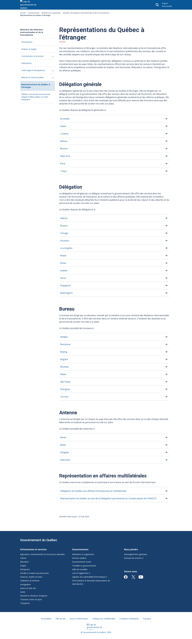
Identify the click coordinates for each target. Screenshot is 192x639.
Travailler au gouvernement (84, 565)
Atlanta (63, 218)
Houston (64, 240)
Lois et (81, 573)
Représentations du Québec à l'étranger (35, 87)
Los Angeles (66, 248)
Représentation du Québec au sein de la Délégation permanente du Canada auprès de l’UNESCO (108, 498)
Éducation (24, 561)
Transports (25, 603)
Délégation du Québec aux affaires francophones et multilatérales (93, 490)
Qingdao (64, 452)
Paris (62, 163)
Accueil (23, 13)
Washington (66, 292)
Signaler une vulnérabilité (89, 577)
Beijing (63, 351)
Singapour (65, 285)
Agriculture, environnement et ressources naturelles (42, 554)
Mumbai (64, 366)
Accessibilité (46, 618)
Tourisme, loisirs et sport (31, 599)
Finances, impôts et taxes (31, 577)
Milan (63, 444)
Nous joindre (167, 6)
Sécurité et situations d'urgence (33, 595)
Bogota (64, 359)
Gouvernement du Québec (38, 540)
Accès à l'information (79, 618)
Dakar (63, 126)
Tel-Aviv (64, 396)
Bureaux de (133, 558)
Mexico (63, 141)
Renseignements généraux (135, 554)
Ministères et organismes (51, 13)
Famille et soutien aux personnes (34, 573)
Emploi (23, 565)
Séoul (63, 278)
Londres (64, 133)
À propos (147, 618)
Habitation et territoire (29, 580)
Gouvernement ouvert (81, 561)
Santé (22, 592)
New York (65, 156)
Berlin (63, 437)
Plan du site (61, 618)
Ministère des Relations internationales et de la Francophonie (86, 13)
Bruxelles (65, 118)
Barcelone (65, 344)
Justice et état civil (28, 588)
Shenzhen (65, 459)
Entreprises (25, 569)
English (165, 3)
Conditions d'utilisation (129, 618)
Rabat (63, 374)
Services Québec (79, 558)
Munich (64, 148)
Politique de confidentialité (103, 618)
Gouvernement (33, 13)
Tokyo (63, 171)
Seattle (63, 270)
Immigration (25, 584)
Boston (64, 225)
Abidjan (64, 336)
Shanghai (65, 389)
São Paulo (65, 381)
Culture (23, 558)
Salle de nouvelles (80, 569)
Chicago (64, 233)
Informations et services (33, 549)
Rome (63, 263)
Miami (63, 255)
